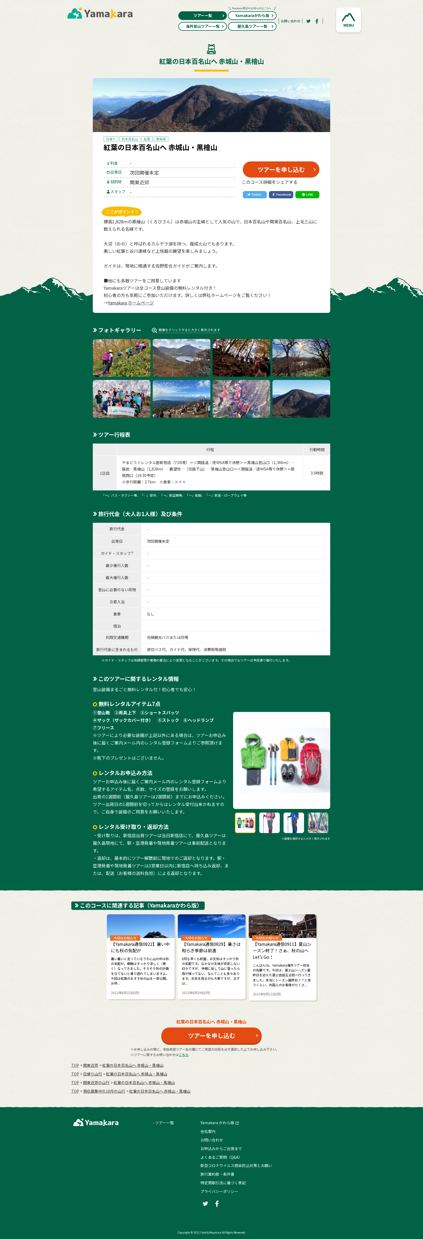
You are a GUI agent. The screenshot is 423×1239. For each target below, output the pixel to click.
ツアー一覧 (209, 15)
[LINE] (307, 195)
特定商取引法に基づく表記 (223, 1182)
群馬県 (161, 139)
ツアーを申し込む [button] (281, 169)
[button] (348, 20)
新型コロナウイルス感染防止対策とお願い (236, 1165)
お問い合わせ (290, 21)
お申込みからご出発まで (221, 1148)
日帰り (111, 139)
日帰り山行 (92, 1074)
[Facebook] (317, 21)
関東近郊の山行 (96, 1082)
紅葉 (147, 139)
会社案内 (208, 1131)
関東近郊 (90, 1065)
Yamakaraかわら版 (252, 14)
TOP (75, 1065)
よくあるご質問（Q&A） (221, 1157)
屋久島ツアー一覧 (255, 26)
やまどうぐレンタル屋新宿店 (146, 462)
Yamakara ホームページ (131, 302)
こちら (184, 1054)
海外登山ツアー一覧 (205, 26)
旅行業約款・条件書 (217, 1174)
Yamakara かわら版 (217, 1122)
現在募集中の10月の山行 (104, 1091)
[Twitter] (308, 21)
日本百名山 (130, 139)
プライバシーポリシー (219, 1191)
